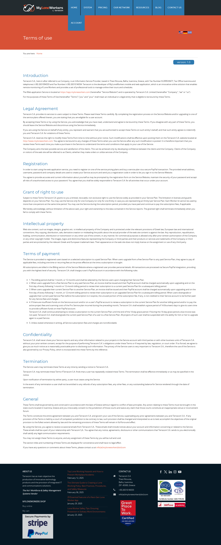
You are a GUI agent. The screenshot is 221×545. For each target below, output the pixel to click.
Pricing (111, 7)
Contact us (174, 7)
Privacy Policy (191, 539)
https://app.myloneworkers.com (75, 79)
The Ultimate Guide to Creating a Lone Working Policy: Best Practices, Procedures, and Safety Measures (85, 473)
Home (87, 7)
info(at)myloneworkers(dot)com (111, 435)
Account (190, 7)
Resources (146, 7)
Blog (160, 7)
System (99, 7)
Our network (128, 7)
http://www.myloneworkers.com (38, 128)
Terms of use (176, 539)
